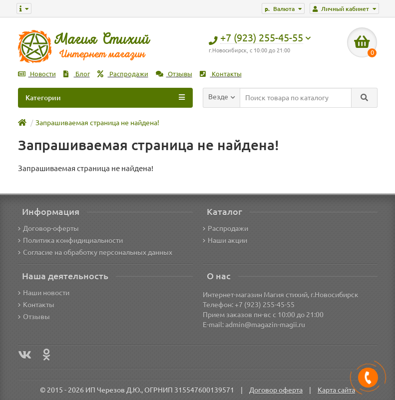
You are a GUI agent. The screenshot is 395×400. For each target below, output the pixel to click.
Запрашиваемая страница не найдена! (97, 123)
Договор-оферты (48, 228)
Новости (37, 74)
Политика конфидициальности (70, 240)
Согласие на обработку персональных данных (95, 252)
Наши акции (225, 240)
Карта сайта (336, 390)
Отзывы (174, 74)
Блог (76, 74)
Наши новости (43, 293)
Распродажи (122, 74)
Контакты (221, 74)
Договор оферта (276, 390)
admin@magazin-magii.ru (265, 325)
